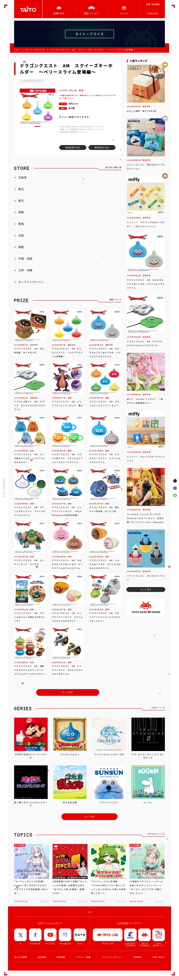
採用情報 (61, 957)
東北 (21, 189)
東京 (21, 200)
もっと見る (67, 692)
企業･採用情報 (153, 4)
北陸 (21, 235)
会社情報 (41, 957)
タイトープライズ (34, 49)
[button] (37, 126)
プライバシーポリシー (111, 957)
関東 (21, 212)
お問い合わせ (158, 957)
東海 (21, 223)
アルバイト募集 (83, 957)
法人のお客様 (20, 957)
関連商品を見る (101, 147)
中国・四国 (25, 258)
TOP (16, 49)
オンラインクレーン (30, 281)
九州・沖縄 (25, 270)
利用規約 (137, 957)
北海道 (22, 177)
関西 (21, 247)
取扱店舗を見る (72, 147)
